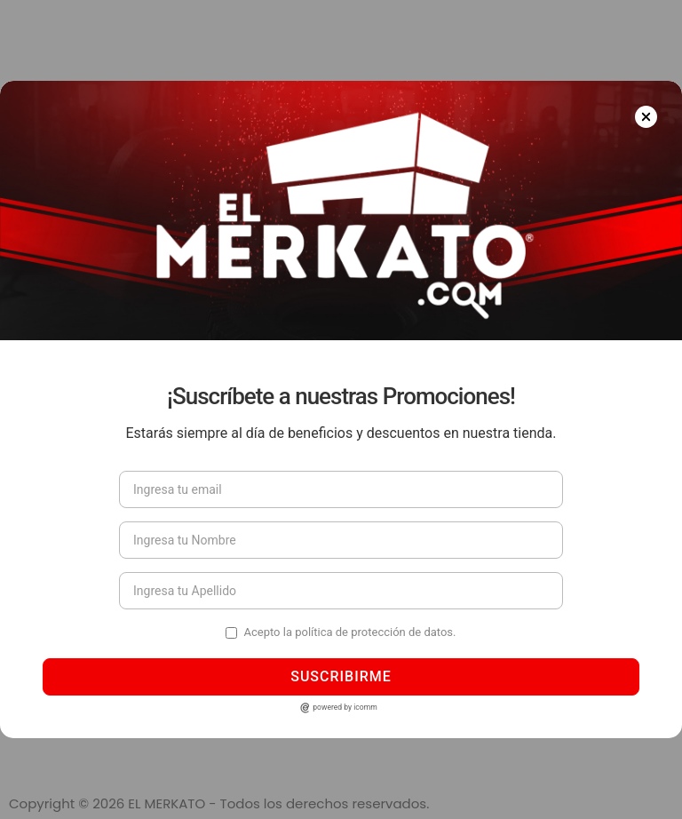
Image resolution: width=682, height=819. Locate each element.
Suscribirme (341, 676)
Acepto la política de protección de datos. (349, 632)
